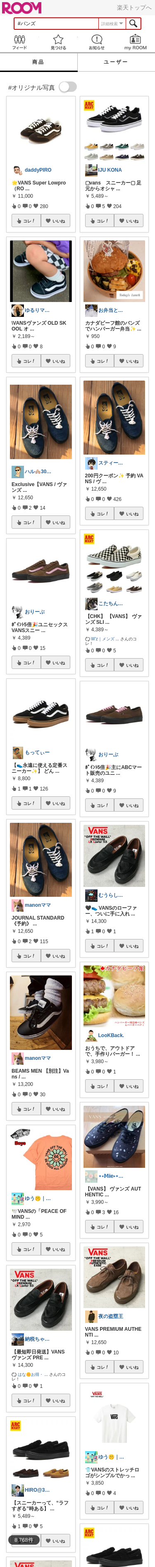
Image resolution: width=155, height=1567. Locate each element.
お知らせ (97, 42)
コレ (29, 221)
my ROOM (135, 42)
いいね (58, 221)
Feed (19, 42)
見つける (58, 42)
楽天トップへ (134, 7)
